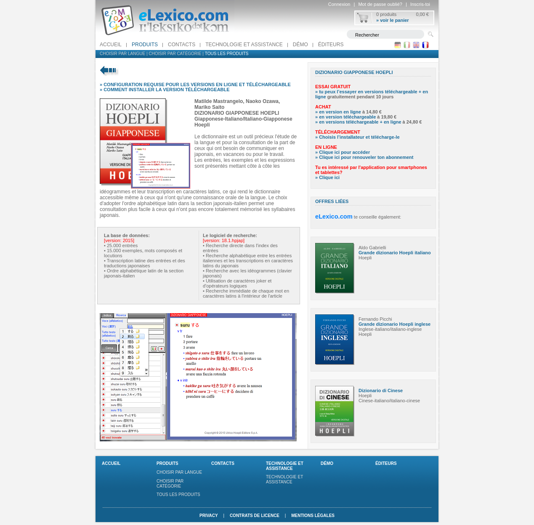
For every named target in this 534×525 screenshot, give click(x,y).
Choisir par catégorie (175, 53)
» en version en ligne (338, 111)
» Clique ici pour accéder (342, 152)
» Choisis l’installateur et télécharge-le (357, 137)
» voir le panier (392, 20)
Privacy (208, 515)
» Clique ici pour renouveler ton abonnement (364, 157)
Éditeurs (331, 44)
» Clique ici (327, 177)
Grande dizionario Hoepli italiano (395, 252)
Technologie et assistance (244, 44)
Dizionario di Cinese (381, 390)
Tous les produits (227, 53)
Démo (300, 44)
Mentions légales (313, 515)
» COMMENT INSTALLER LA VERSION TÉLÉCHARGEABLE (165, 89)
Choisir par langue (122, 53)
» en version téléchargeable (345, 116)
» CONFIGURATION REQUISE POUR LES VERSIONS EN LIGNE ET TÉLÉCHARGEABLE (195, 84)
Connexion (339, 4)
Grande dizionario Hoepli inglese (394, 324)
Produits (145, 44)
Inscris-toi (420, 4)
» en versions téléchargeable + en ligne (358, 121)
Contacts (181, 44)
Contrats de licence (254, 515)
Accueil (111, 44)
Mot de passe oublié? (380, 4)
